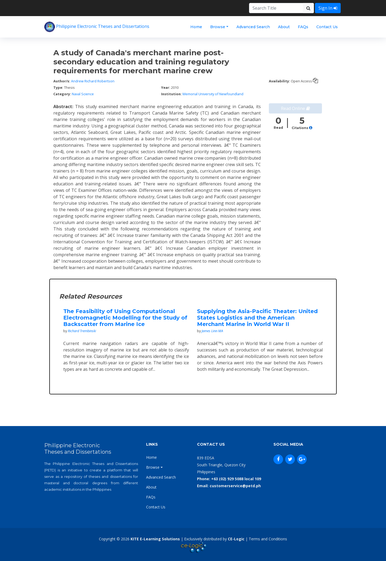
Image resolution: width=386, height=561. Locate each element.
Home (196, 26)
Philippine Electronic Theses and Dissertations (96, 26)
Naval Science (83, 93)
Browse (217, 26)
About (284, 26)
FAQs (303, 26)
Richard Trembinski (82, 330)
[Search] (276, 8)
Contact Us (327, 26)
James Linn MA (212, 330)
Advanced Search (253, 26)
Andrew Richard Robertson (92, 81)
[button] (310, 128)
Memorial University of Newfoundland (213, 93)
